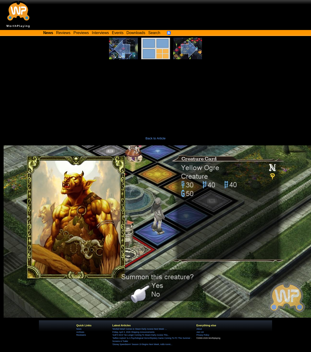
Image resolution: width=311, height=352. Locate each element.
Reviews (63, 33)
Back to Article (156, 138)
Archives (80, 332)
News (78, 329)
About (199, 329)
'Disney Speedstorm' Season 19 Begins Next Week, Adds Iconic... (142, 344)
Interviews (100, 33)
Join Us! (200, 332)
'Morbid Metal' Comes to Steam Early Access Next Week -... (139, 329)
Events (117, 33)
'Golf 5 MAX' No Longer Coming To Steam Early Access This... (140, 335)
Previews (81, 33)
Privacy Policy (202, 335)
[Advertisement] (156, 95)
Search (154, 33)
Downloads (136, 33)
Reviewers (81, 335)
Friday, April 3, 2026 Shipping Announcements (133, 332)
